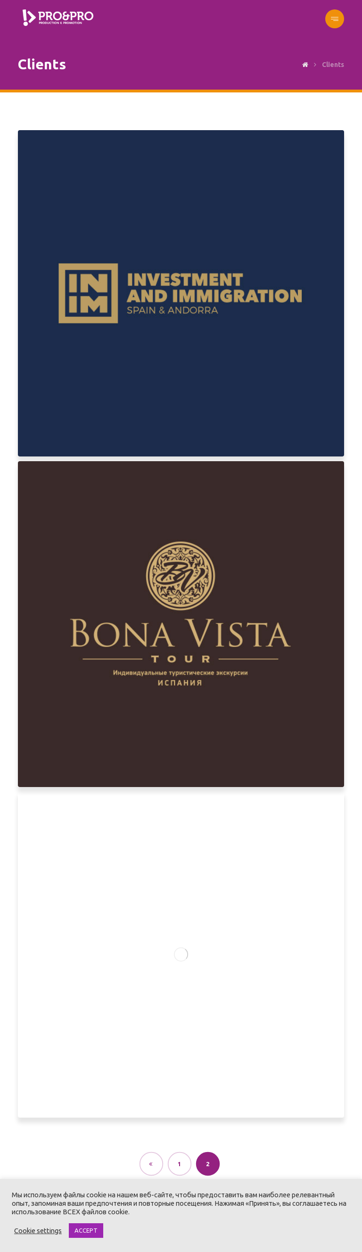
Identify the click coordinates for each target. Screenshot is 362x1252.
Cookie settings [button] (38, 1231)
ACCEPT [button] (86, 1230)
